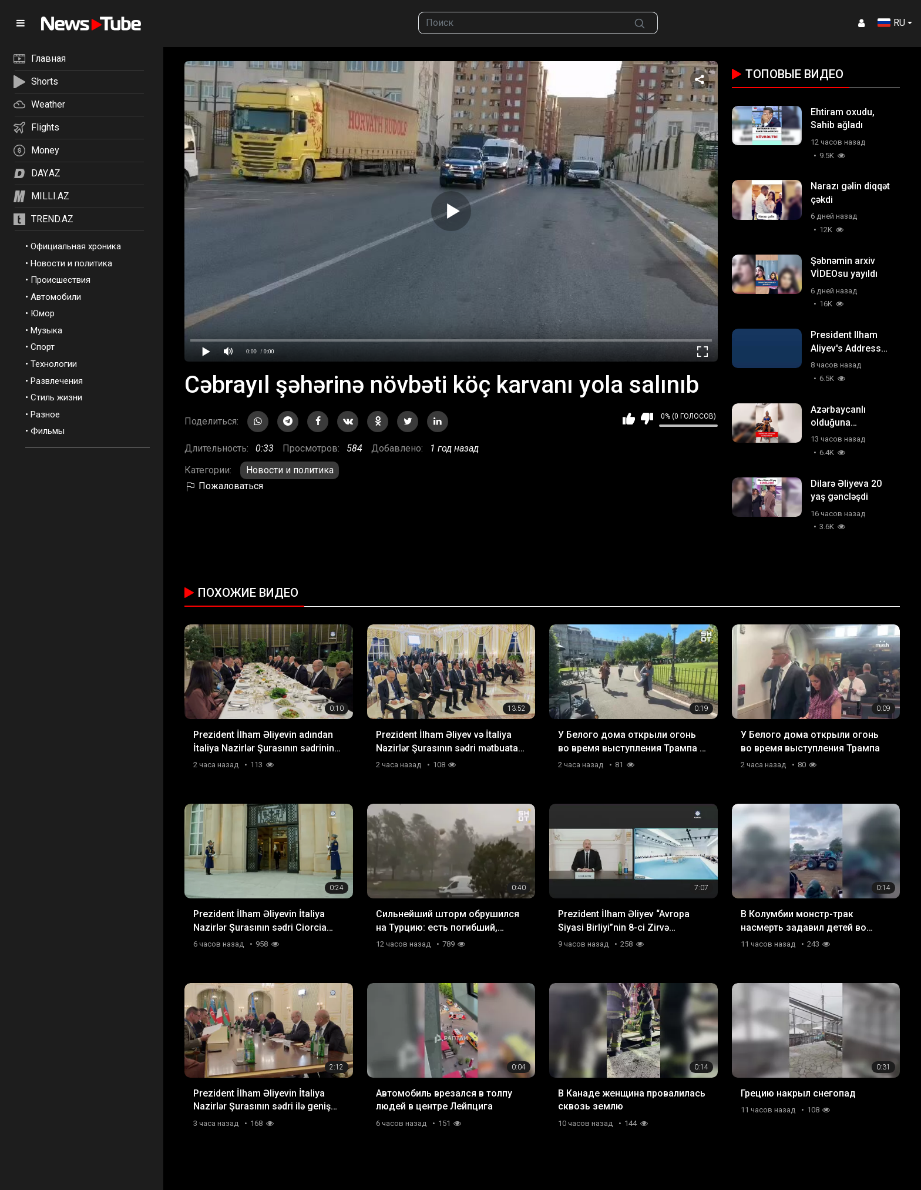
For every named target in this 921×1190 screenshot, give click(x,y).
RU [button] (891, 22)
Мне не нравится (647, 418)
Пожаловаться (223, 486)
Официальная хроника (76, 246)
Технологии (54, 364)
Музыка (46, 330)
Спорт (43, 347)
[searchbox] (520, 23)
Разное (45, 414)
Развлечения (57, 381)
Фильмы (48, 431)
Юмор (43, 313)
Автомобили (56, 297)
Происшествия (60, 280)
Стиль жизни (56, 397)
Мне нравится (629, 418)
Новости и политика (71, 263)
